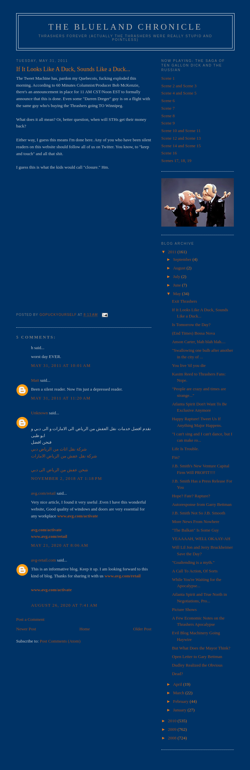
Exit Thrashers (184, 301)
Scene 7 (168, 108)
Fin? (175, 457)
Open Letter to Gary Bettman (197, 656)
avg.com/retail (43, 493)
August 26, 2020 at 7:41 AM (64, 605)
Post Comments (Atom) (60, 641)
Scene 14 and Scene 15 (181, 145)
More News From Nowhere (195, 521)
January (180, 709)
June (177, 285)
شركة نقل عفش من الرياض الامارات (64, 456)
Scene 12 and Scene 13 (181, 138)
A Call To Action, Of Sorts (194, 570)
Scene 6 (168, 100)
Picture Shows (184, 609)
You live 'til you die (188, 365)
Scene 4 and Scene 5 (179, 93)
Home (84, 628)
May (177, 293)
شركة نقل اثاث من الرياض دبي (59, 449)
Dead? (177, 673)
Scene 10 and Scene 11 (181, 130)
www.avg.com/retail (49, 536)
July (177, 276)
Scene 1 (168, 78)
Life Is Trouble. (185, 448)
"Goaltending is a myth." (193, 562)
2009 (172, 729)
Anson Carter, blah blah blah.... (198, 341)
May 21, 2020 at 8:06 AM (59, 545)
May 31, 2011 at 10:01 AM (61, 365)
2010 (172, 720)
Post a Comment (30, 619)
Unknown (39, 412)
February (181, 701)
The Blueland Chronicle (125, 27)
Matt (35, 380)
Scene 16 (169, 153)
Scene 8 (168, 115)
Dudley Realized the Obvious (197, 665)
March (179, 692)
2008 (172, 737)
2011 (172, 251)
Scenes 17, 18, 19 (176, 160)
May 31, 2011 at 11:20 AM (61, 398)
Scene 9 (168, 123)
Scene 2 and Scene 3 (179, 85)
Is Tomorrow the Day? (191, 324)
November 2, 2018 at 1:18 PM (66, 478)
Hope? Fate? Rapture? (191, 495)
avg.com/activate (46, 529)
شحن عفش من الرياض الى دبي (59, 469)
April (178, 684)
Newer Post (26, 628)
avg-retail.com (43, 560)
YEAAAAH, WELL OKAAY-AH (201, 538)
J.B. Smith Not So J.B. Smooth (198, 512)
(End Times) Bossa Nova (193, 333)
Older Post (142, 628)
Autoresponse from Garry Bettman (202, 504)
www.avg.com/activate (77, 515)
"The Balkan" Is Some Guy (195, 530)
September (183, 259)
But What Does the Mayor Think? (201, 648)
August (180, 267)
